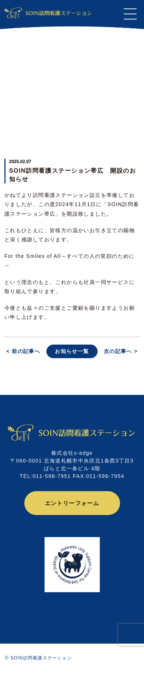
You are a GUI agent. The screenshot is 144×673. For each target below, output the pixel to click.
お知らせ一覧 (72, 351)
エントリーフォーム (72, 503)
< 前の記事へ (23, 351)
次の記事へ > (121, 351)
